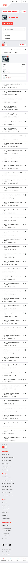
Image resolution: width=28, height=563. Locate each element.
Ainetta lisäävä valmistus (8, 496)
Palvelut (5, 451)
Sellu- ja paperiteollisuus (8, 483)
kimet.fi (25, 1)
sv (19, 1)
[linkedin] (10, 545)
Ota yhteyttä (7, 23)
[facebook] (6, 545)
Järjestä (22, 44)
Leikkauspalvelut (6, 467)
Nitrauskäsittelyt (6, 463)
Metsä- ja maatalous (7, 489)
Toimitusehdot (5, 512)
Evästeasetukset (6, 554)
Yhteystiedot (5, 538)
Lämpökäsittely (6, 454)
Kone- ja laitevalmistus (7, 480)
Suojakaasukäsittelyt (7, 460)
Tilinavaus (4, 502)
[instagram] (3, 545)
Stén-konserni (5, 509)
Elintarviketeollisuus (7, 493)
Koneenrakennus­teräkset (10, 11)
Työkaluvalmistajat (6, 486)
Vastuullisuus (5, 506)
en (13, 1)
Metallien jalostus (6, 477)
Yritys (4, 500)
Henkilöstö (5, 515)
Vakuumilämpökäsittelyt (8, 457)
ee (16, 1)
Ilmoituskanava (6, 518)
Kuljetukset (5, 470)
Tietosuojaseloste (6, 551)
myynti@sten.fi (5, 535)
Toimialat (5, 474)
